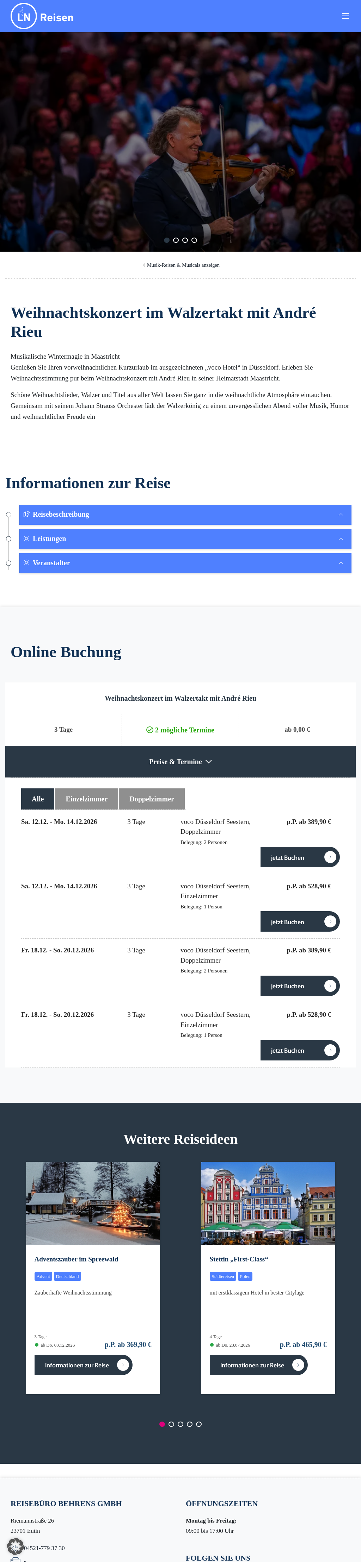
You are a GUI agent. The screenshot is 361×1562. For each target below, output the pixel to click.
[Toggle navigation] (345, 17)
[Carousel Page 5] (199, 1424)
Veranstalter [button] (46, 563)
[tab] (185, 515)
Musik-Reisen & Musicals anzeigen (183, 265)
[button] (15, 1546)
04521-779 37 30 (44, 1548)
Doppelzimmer (151, 799)
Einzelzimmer (87, 799)
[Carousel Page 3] (185, 240)
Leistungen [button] (44, 538)
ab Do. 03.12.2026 (55, 1345)
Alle (38, 799)
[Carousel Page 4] (194, 240)
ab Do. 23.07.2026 (230, 1345)
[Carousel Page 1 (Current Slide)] (167, 240)
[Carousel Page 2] (176, 240)
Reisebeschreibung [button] (56, 514)
